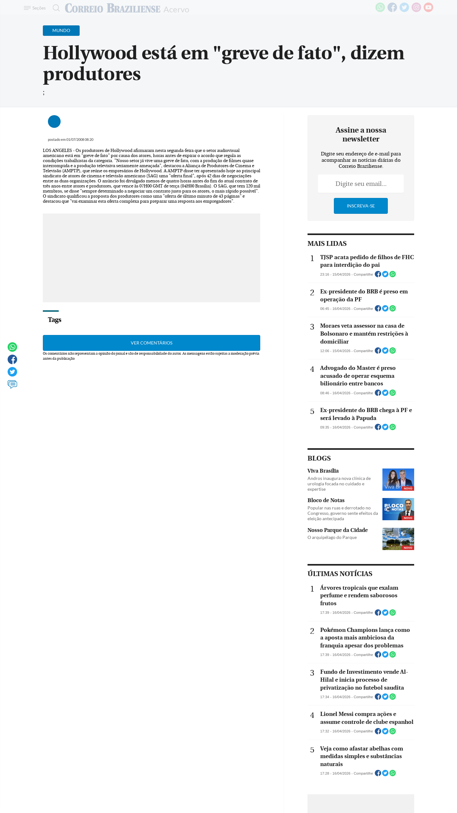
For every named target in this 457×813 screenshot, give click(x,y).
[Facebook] (392, 10)
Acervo (176, 8)
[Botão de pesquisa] (54, 8)
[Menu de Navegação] (36, 8)
